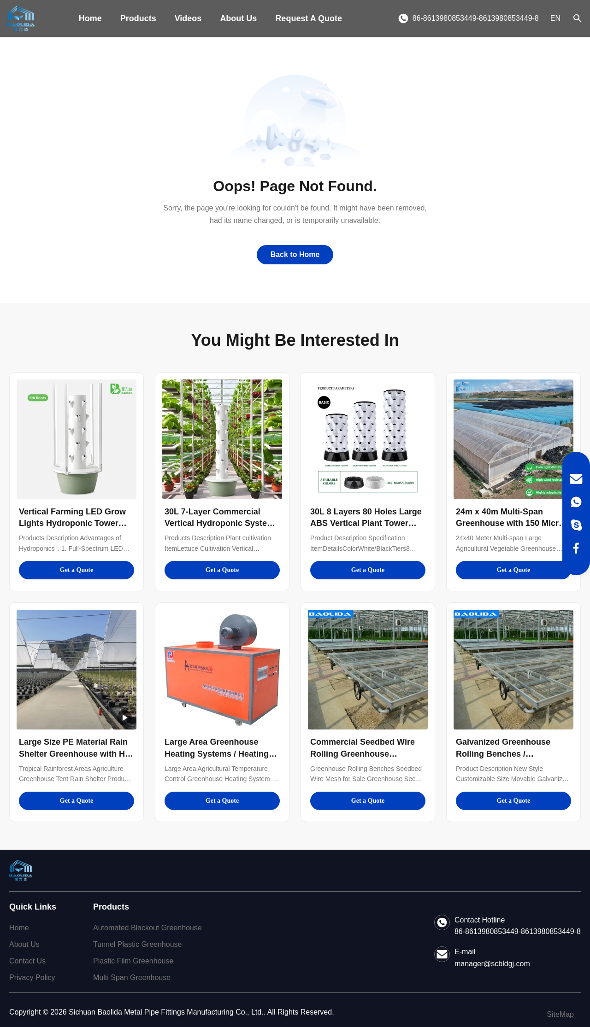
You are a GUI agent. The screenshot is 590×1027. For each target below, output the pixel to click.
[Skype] (576, 525)
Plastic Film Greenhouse (133, 961)
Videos (188, 18)
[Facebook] (576, 548)
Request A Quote (308, 18)
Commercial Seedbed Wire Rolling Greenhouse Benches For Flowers (362, 753)
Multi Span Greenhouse (132, 977)
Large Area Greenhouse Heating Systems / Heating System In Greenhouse (217, 753)
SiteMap (560, 1014)
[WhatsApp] (576, 502)
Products (138, 18)
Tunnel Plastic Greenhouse (137, 944)
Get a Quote (76, 569)
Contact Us (27, 961)
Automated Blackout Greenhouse (147, 928)
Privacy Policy (32, 977)
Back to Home (295, 254)
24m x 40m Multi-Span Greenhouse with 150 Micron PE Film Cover (512, 523)
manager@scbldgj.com (492, 964)
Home (90, 18)
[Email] (576, 479)
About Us (238, 18)
